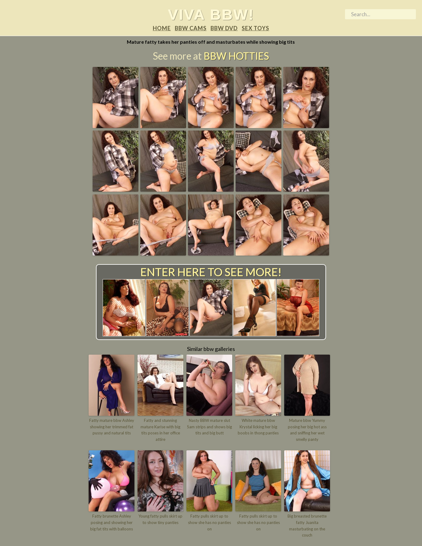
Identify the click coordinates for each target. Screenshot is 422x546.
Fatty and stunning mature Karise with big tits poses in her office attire (160, 430)
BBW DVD (224, 28)
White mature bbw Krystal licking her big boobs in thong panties (258, 427)
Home (162, 28)
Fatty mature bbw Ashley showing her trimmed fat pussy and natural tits (111, 427)
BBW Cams (191, 28)
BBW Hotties (236, 56)
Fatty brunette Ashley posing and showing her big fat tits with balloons (111, 522)
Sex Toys (255, 28)
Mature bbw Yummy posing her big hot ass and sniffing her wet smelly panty (307, 430)
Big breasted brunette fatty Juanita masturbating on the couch (307, 525)
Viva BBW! (211, 14)
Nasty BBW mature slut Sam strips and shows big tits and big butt (209, 427)
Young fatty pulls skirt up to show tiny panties (160, 519)
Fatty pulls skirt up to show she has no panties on (209, 522)
